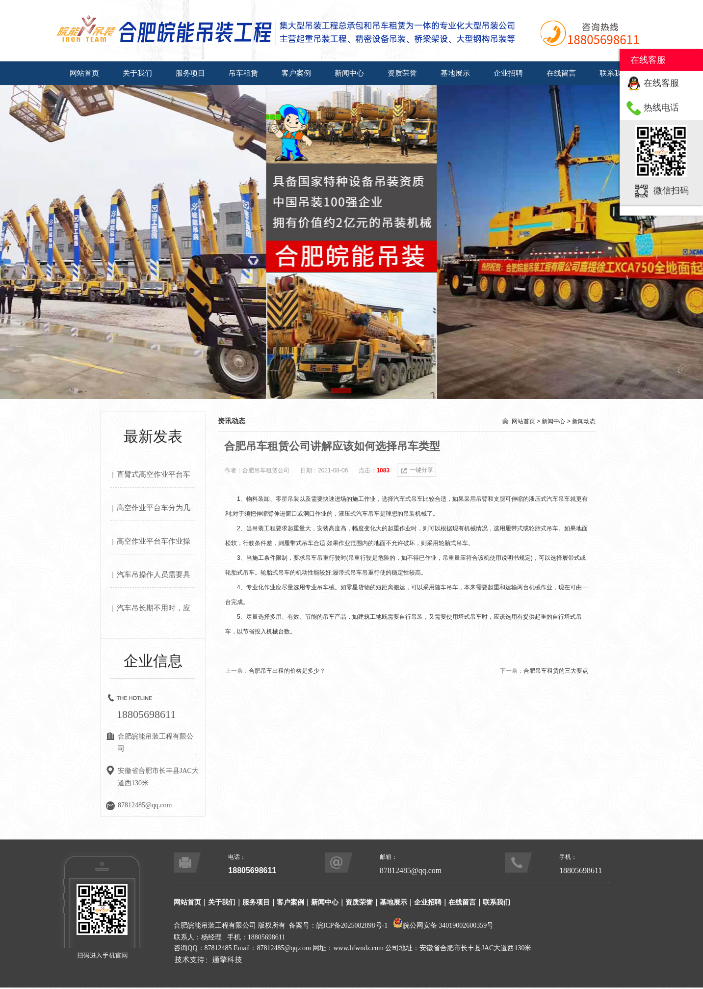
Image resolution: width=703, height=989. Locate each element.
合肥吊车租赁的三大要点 (555, 670)
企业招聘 (508, 73)
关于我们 (137, 73)
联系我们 (614, 73)
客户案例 (296, 73)
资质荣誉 (402, 73)
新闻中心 (349, 73)
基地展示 (455, 73)
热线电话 (661, 107)
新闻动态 (584, 421)
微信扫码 (671, 190)
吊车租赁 (243, 73)
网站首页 (84, 73)
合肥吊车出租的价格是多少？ (287, 670)
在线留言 (561, 73)
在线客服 (661, 83)
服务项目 (190, 73)
